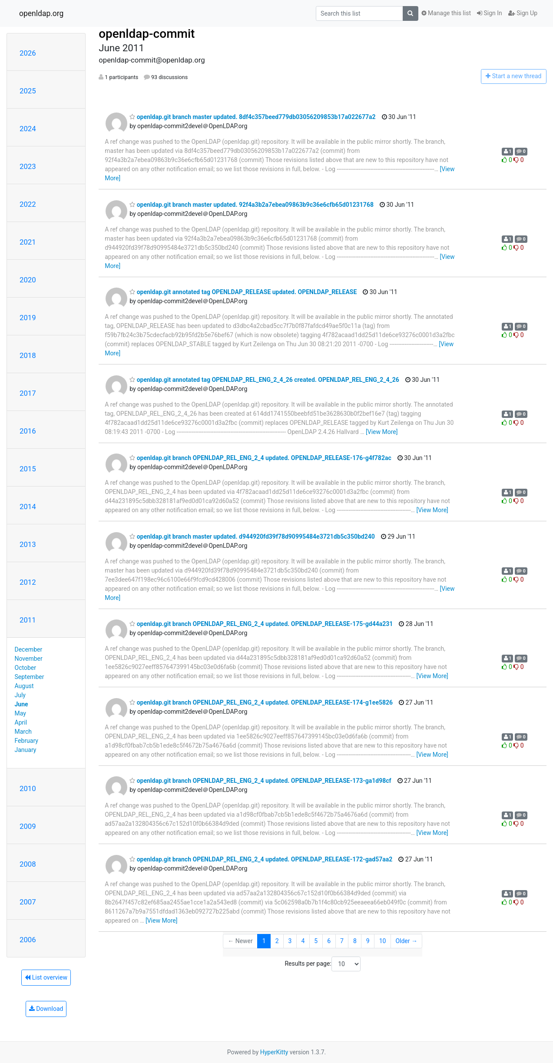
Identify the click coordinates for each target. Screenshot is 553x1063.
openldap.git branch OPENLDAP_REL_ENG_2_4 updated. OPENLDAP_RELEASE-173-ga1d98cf (260, 780)
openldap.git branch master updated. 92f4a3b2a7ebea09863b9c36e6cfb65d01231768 (251, 204)
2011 (28, 620)
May (20, 713)
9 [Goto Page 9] (368, 940)
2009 (28, 826)
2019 (28, 317)
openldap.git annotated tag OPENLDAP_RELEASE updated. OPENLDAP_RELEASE (243, 291)
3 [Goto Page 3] (290, 940)
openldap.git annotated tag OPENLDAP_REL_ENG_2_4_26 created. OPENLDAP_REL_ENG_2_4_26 (264, 379)
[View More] (381, 431)
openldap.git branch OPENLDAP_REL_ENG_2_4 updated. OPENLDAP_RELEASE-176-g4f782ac (260, 457)
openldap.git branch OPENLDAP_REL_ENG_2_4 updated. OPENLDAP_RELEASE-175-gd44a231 (261, 623)
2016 (28, 431)
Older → (406, 940)
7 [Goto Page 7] (342, 940)
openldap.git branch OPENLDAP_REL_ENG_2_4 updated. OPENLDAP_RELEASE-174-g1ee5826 (261, 702)
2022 (28, 204)
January (25, 749)
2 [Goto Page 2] (277, 940)
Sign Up (522, 13)
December (29, 649)
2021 (28, 242)
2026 (28, 53)
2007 (28, 901)
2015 (28, 468)
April (21, 722)
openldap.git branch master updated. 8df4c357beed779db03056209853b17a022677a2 (252, 116)
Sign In (489, 13)
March (23, 731)
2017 (28, 393)
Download (46, 1008)
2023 (28, 166)
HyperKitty (274, 1052)
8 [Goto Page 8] (355, 940)
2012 (28, 582)
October (25, 667)
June (21, 704)
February (26, 740)
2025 (28, 90)
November (29, 658)
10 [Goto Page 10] (382, 940)
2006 (28, 939)
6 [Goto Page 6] (329, 940)
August (24, 685)
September (29, 676)
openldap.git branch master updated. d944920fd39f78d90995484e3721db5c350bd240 (252, 536)
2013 (28, 544)
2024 (28, 128)
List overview (46, 977)
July (20, 695)
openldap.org (41, 13)
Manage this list (446, 13)
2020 (28, 279)
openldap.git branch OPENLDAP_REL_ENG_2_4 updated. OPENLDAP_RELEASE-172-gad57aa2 (260, 859)
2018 (28, 355)
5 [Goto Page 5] (316, 940)
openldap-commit (147, 33)
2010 (28, 788)
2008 (28, 864)
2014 (28, 506)
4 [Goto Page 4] (303, 940)
